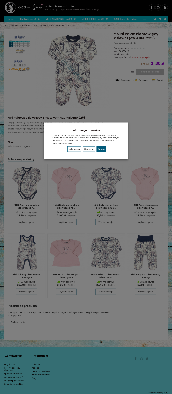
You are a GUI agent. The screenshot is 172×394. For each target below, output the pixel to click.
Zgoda (101, 149)
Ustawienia (74, 149)
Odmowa (89, 149)
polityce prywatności (62, 143)
